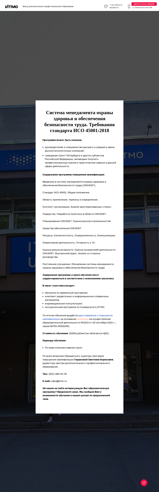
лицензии (82, 319)
